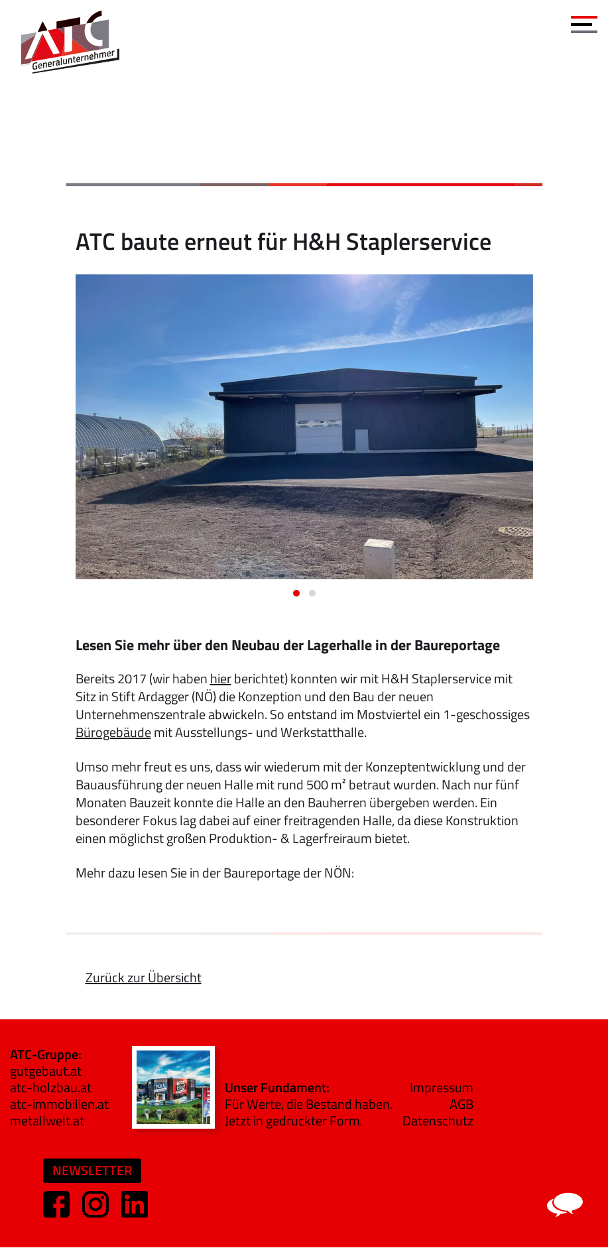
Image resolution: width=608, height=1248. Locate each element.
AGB (461, 1104)
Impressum (441, 1087)
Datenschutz (437, 1120)
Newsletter (92, 1170)
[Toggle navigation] (584, 21)
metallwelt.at (47, 1120)
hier (220, 678)
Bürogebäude (113, 732)
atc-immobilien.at (59, 1104)
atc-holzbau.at (50, 1087)
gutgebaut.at (46, 1070)
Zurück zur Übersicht (144, 977)
